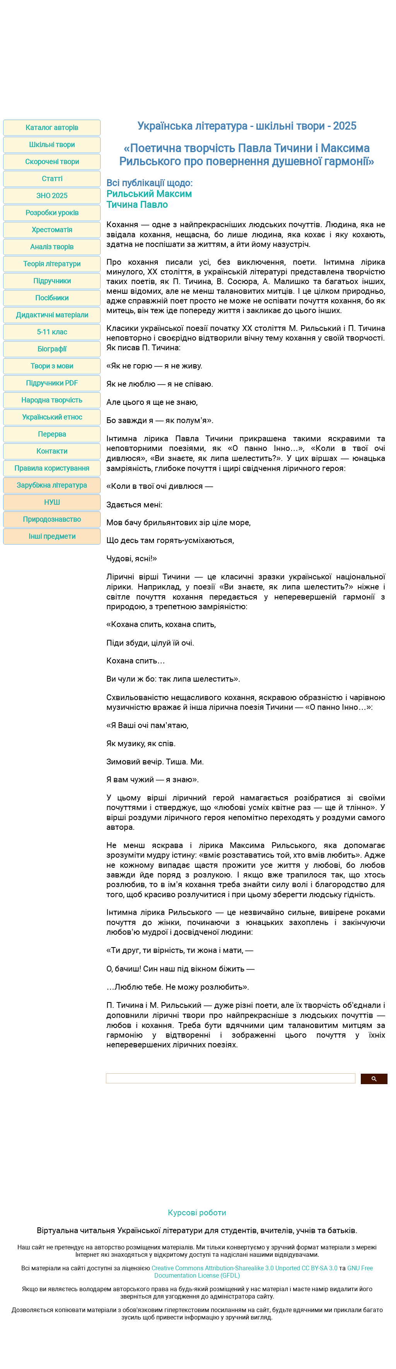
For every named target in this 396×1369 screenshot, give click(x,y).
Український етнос (52, 417)
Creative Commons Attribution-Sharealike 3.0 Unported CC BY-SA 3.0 (245, 1268)
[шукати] (230, 1078)
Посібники (51, 298)
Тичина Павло (137, 204)
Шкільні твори (52, 144)
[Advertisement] (198, 57)
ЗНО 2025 (51, 196)
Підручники (52, 281)
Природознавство (52, 519)
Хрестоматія (52, 230)
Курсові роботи (197, 1212)
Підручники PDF (52, 383)
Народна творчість (51, 400)
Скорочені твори (52, 162)
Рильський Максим (149, 193)
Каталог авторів (52, 127)
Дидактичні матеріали (52, 315)
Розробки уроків (52, 213)
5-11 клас (52, 332)
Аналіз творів (51, 247)
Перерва (52, 434)
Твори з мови (52, 366)
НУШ (52, 502)
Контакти (51, 451)
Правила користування (51, 468)
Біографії (52, 349)
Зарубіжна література (52, 485)
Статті (52, 179)
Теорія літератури (51, 264)
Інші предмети (52, 536)
